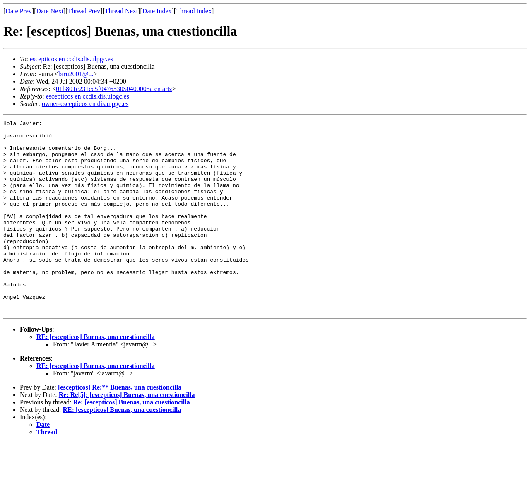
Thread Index (194, 10)
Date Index (157, 10)
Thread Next (121, 10)
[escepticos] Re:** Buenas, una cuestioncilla (119, 425)
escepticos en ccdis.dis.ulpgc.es (71, 59)
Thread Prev (83, 10)
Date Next (49, 10)
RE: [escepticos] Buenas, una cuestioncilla (95, 375)
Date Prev (18, 10)
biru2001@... (76, 73)
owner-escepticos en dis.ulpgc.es (85, 103)
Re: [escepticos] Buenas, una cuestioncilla (131, 440)
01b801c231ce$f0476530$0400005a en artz (114, 88)
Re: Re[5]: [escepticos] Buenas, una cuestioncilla (127, 433)
